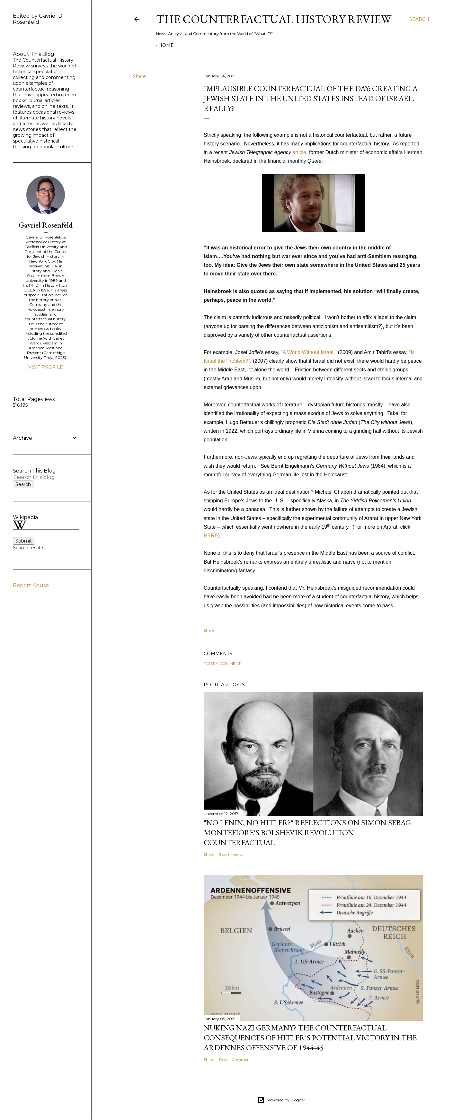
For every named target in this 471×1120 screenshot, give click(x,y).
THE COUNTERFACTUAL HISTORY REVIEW (273, 19)
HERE (211, 535)
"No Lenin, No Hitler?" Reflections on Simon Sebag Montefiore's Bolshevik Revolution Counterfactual (307, 832)
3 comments (231, 854)
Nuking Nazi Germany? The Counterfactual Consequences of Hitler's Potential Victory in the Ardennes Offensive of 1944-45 (310, 1038)
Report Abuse (31, 585)
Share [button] (139, 76)
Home (166, 45)
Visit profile (45, 367)
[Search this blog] (38, 477)
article (299, 152)
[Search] (419, 19)
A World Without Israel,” (309, 352)
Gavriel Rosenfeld (46, 225)
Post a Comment (222, 663)
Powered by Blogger (281, 1100)
